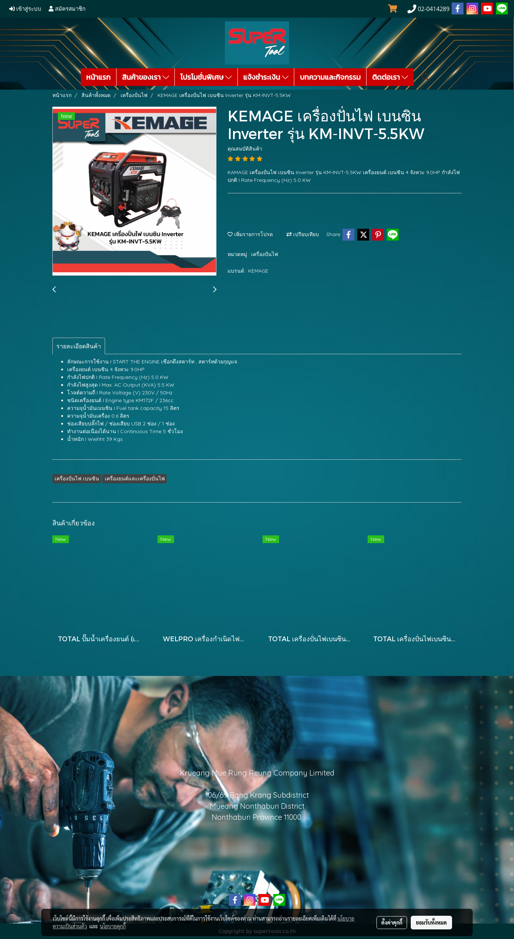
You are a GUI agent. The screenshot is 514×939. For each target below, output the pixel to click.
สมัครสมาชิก (67, 9)
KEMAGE (258, 270)
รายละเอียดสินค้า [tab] (78, 346)
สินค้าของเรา (145, 77)
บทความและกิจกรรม (330, 77)
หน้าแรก (98, 77)
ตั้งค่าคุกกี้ (391, 922)
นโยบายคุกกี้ (113, 926)
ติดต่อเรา (390, 77)
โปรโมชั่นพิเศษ (206, 77)
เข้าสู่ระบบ (25, 9)
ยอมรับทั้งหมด (431, 922)
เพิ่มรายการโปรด (250, 234)
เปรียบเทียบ (302, 234)
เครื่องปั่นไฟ (264, 254)
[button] (425, 77)
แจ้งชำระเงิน (266, 77)
